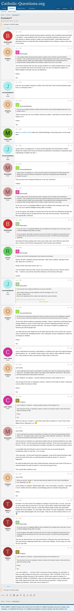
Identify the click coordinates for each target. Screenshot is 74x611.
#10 (71, 247)
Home (4, 8)
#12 (71, 307)
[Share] (69, 32)
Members (32, 8)
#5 (71, 129)
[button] (26, 8)
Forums (11, 8)
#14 (71, 364)
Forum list (3, 11)
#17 (71, 474)
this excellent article (24, 132)
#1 (71, 32)
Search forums (12, 11)
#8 (71, 188)
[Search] (71, 8)
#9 (71, 220)
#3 (71, 82)
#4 (71, 100)
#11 (71, 280)
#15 (71, 396)
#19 (71, 518)
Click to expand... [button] (44, 301)
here (40, 265)
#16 (71, 427)
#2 (71, 48)
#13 (71, 348)
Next (8, 28)
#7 (71, 164)
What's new (21, 8)
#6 (71, 145)
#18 (71, 500)
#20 (71, 548)
